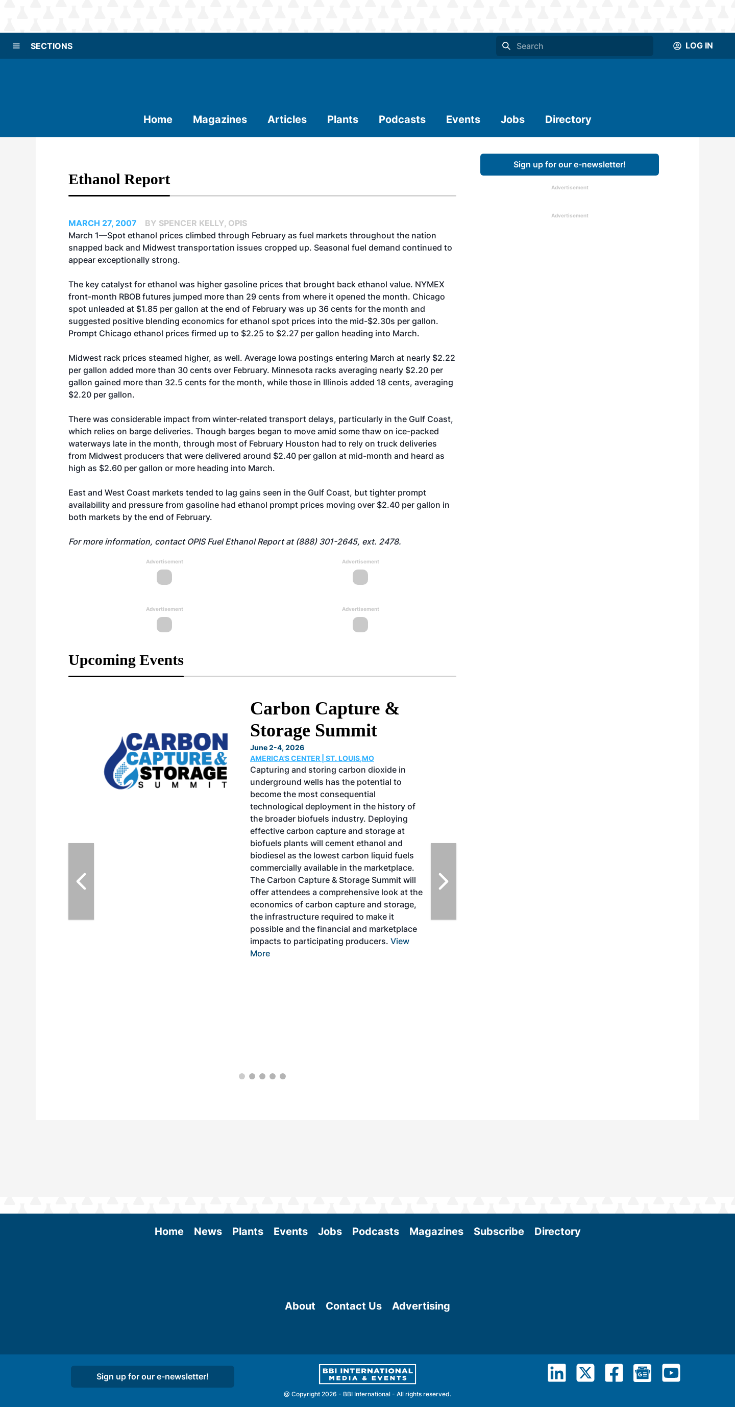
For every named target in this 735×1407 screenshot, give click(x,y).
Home (158, 119)
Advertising (421, 1333)
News (208, 1154)
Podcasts (402, 119)
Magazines (220, 119)
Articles (287, 119)
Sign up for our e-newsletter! (569, 164)
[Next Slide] (443, 881)
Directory (568, 119)
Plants (342, 119)
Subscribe (499, 1154)
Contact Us (354, 1333)
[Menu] (16, 46)
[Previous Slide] (81, 881)
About (300, 1333)
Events (463, 119)
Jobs (513, 119)
